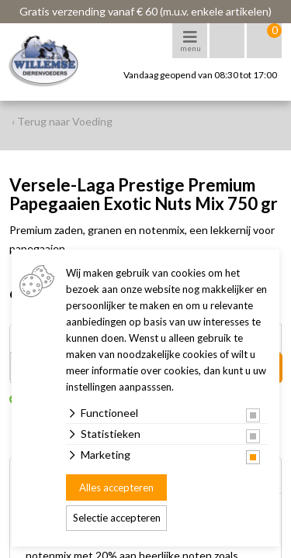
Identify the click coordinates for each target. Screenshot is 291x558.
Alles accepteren (116, 487)
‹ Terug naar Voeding (62, 121)
